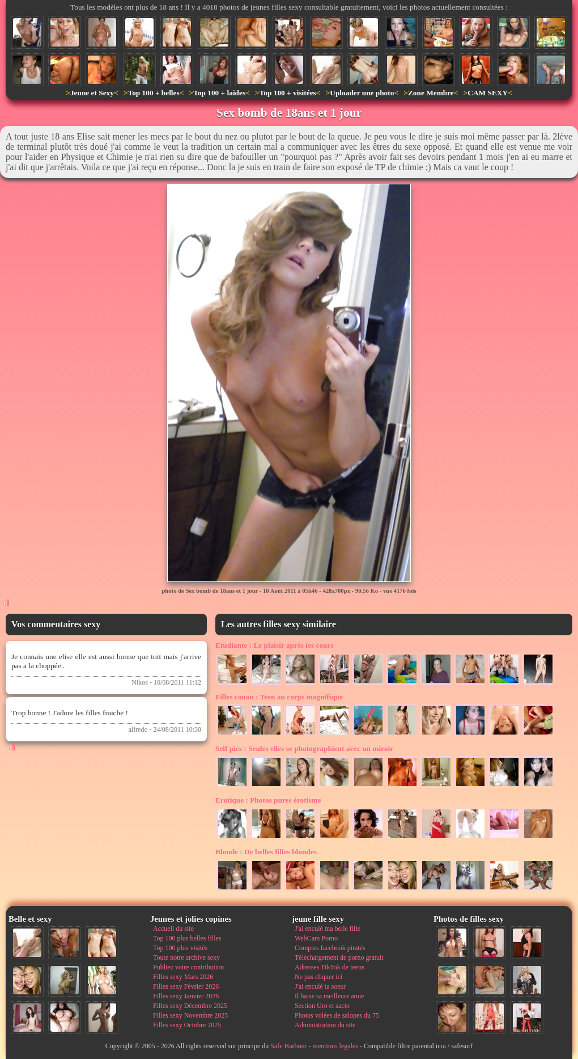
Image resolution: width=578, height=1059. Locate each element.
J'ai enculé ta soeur (320, 986)
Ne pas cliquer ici (318, 977)
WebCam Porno (316, 938)
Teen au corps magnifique (279, 697)
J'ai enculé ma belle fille (327, 929)
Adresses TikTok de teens (329, 967)
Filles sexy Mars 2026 (183, 977)
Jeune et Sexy (92, 92)
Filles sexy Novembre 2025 (190, 1015)
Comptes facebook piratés (330, 948)
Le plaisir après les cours (274, 645)
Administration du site (325, 1025)
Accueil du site (173, 929)
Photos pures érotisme (268, 800)
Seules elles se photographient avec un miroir (304, 748)
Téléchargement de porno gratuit (339, 957)
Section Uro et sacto (322, 1006)
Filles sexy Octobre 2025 (187, 1025)
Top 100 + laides (219, 92)
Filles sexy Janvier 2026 (186, 996)
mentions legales (335, 1046)
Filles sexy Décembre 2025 (190, 1006)
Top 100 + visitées (288, 92)
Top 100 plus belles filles (187, 938)
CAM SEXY (488, 92)
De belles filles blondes (266, 851)
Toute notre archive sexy (186, 957)
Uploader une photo (362, 92)
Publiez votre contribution (188, 967)
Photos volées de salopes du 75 (337, 1015)
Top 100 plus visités (180, 948)
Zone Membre (431, 92)
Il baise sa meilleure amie (329, 996)
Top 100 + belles (153, 92)
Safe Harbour (288, 1046)
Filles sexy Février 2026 (186, 986)
